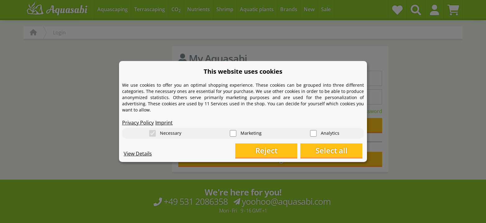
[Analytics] (313, 133)
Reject (266, 150)
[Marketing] (233, 133)
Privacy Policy (138, 122)
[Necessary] (152, 133)
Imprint (164, 122)
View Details (138, 153)
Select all (331, 150)
